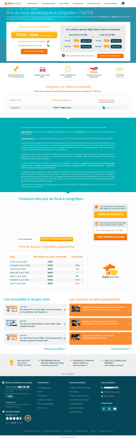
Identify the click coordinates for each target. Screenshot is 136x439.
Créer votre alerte (110, 214)
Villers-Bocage (41, 168)
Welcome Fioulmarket (46, 404)
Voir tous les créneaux (110, 55)
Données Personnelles (82, 431)
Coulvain (98, 163)
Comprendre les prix (45, 400)
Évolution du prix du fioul (78, 396)
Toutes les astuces (120, 348)
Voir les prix (86, 47)
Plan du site (42, 408)
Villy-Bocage (51, 168)
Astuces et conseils (76, 408)
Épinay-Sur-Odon (108, 163)
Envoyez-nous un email (112, 392)
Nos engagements (44, 388)
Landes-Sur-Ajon (27, 165)
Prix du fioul (73, 392)
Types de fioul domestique (79, 400)
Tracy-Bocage (30, 168)
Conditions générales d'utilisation (51, 431)
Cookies (93, 431)
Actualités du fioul (76, 404)
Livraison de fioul (75, 412)
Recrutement (42, 396)
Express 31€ (86, 41)
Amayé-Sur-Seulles (87, 163)
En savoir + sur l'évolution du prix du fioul (56, 239)
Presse (40, 392)
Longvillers (38, 165)
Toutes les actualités (54, 348)
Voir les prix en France (34, 51)
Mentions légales (68, 431)
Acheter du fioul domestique (80, 388)
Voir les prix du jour (110, 236)
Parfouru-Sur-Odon (79, 165)
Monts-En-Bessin (65, 165)
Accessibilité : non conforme (106, 431)
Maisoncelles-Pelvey (50, 165)
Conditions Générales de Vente (31, 431)
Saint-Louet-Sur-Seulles (96, 165)
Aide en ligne (109, 396)
